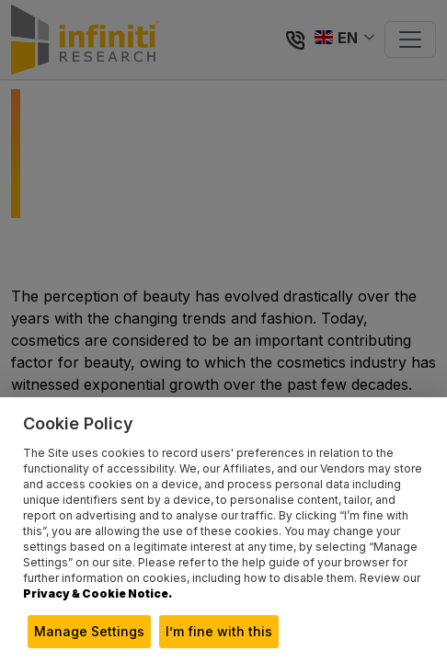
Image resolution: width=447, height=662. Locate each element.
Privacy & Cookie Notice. (97, 593)
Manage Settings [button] (89, 631)
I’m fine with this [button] (219, 631)
